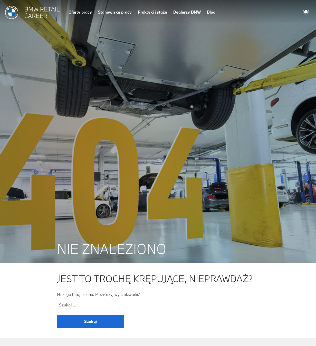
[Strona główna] (32, 12)
